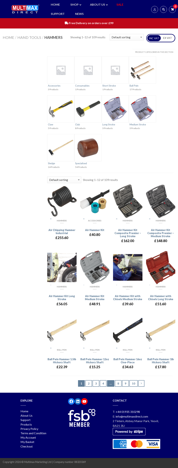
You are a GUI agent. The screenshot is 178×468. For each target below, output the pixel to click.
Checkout (27, 446)
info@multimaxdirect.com (132, 416)
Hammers (62, 220)
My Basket (27, 442)
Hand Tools (29, 37)
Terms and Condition (33, 433)
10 (133, 383)
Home (8, 37)
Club (77, 124)
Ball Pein (134, 85)
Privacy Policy (29, 428)
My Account (28, 437)
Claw (50, 124)
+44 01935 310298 (128, 411)
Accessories (54, 85)
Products (26, 424)
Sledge (51, 163)
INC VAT (154, 38)
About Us (26, 415)
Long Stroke (108, 124)
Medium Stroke (138, 124)
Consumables (82, 85)
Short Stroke (109, 85)
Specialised (81, 163)
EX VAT (167, 37)
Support (25, 420)
